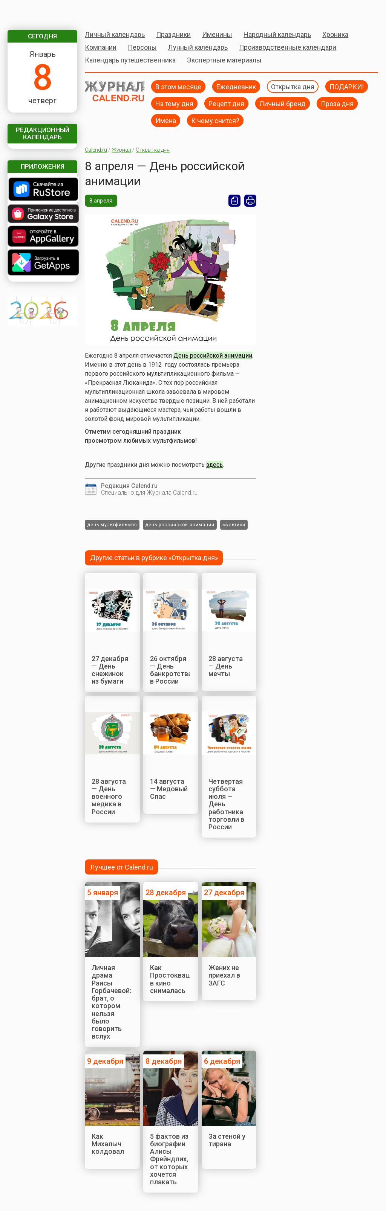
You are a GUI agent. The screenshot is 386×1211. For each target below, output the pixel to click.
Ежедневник (236, 86)
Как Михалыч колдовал (108, 1144)
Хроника (335, 34)
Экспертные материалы (224, 60)
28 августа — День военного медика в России (109, 796)
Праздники (173, 34)
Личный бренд (282, 103)
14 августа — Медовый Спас (169, 789)
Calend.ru (96, 150)
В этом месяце (178, 86)
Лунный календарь (198, 47)
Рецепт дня (226, 103)
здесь (214, 464)
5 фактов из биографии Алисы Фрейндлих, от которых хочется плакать (169, 1159)
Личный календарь (115, 34)
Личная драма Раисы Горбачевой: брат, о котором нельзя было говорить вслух (111, 1002)
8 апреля (100, 201)
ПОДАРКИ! (346, 86)
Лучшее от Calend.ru (121, 867)
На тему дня (174, 103)
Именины (217, 34)
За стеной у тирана (226, 1140)
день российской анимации (179, 524)
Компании (100, 47)
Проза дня (337, 103)
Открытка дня (292, 86)
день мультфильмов (112, 524)
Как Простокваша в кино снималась (172, 979)
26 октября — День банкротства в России (171, 670)
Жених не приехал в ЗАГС (224, 975)
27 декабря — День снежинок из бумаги (110, 670)
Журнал (121, 150)
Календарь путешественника (130, 60)
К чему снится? (215, 120)
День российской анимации (212, 355)
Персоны (142, 47)
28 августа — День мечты (225, 666)
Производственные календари (287, 47)
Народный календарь (277, 34)
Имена (165, 120)
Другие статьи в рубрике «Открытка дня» (154, 558)
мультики (233, 524)
